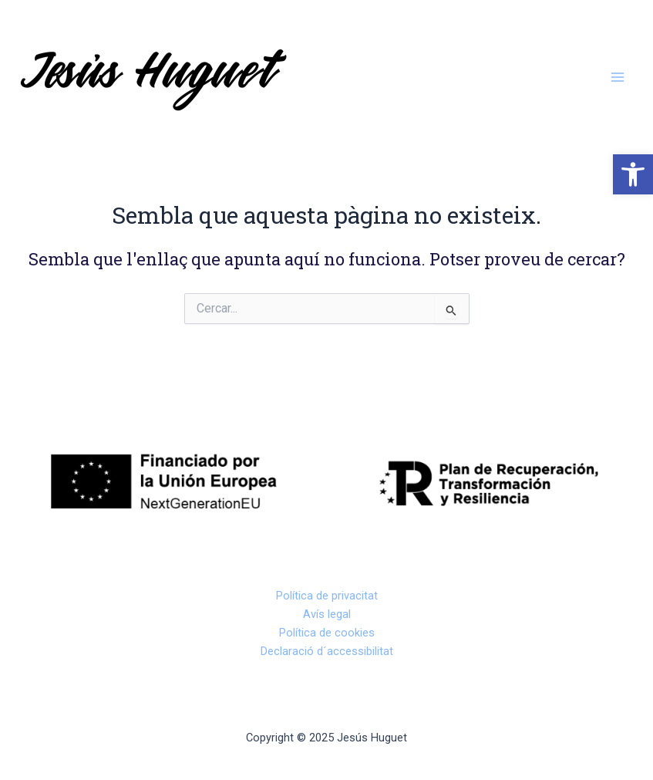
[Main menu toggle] (617, 77)
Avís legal (327, 614)
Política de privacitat (327, 596)
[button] (633, 174)
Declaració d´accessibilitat (327, 651)
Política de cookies (327, 633)
